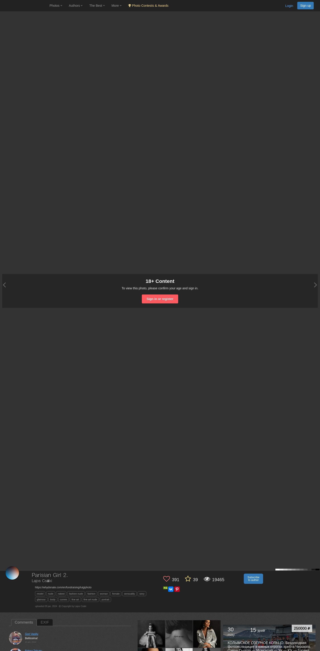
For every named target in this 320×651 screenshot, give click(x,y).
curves (63, 599)
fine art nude (90, 599)
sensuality (129, 593)
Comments (24, 622)
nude (50, 593)
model (40, 593)
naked (61, 593)
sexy (142, 593)
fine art (75, 599)
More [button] (116, 5)
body (53, 599)
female (116, 593)
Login (289, 5)
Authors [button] (76, 5)
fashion (91, 593)
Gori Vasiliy (31, 634)
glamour (41, 599)
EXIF (45, 622)
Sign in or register (160, 299)
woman (104, 593)
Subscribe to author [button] (253, 579)
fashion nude (76, 593)
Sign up (305, 5)
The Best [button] (97, 5)
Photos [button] (56, 5)
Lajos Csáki (42, 581)
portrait (105, 599)
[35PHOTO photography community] (24, 6)
